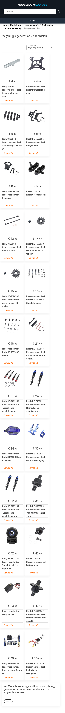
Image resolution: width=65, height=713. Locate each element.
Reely (8, 701)
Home (32, 21)
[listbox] (39, 47)
